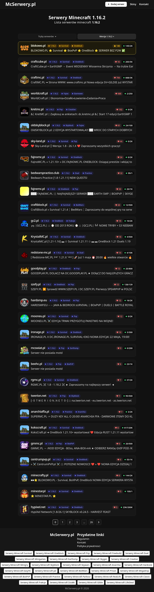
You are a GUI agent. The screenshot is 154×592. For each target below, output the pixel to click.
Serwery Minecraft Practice (47, 576)
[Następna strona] (98, 522)
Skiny (133, 4)
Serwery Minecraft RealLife (107, 576)
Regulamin (83, 539)
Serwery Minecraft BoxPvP (17, 576)
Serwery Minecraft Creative (124, 559)
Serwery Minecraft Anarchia (107, 564)
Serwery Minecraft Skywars (76, 564)
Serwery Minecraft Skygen (94, 559)
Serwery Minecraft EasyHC (18, 570)
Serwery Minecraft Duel (137, 553)
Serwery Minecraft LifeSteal (120, 582)
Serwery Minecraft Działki (62, 582)
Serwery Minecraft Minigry (15, 564)
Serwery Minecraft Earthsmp (64, 559)
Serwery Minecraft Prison (103, 570)
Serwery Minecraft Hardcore (138, 564)
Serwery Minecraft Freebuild (108, 553)
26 (91, 522)
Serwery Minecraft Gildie (91, 582)
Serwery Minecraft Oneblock (50, 553)
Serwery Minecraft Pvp (79, 553)
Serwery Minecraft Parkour (77, 576)
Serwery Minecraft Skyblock (45, 564)
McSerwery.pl (20, 4)
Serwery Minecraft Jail (45, 570)
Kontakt (144, 4)
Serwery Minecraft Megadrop (134, 570)
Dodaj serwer (116, 4)
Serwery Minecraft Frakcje (33, 582)
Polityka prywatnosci (88, 546)
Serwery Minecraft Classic (137, 576)
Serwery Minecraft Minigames (31, 559)
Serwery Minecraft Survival (19, 553)
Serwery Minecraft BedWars (74, 570)
